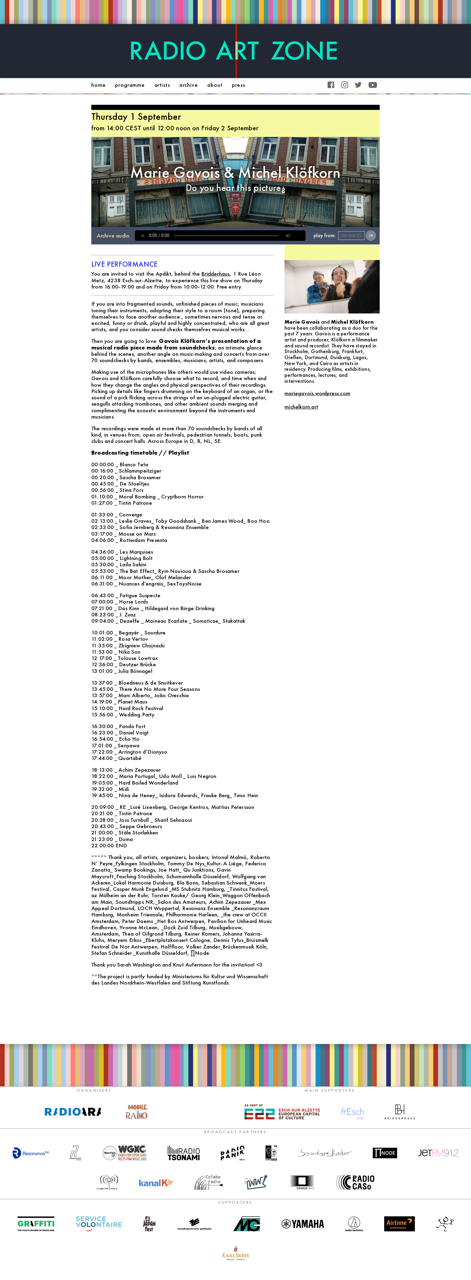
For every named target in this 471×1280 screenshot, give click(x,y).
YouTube (373, 85)
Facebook (330, 85)
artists (162, 85)
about (214, 85)
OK (371, 236)
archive (188, 85)
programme (130, 85)
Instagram (344, 85)
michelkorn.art (301, 406)
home (98, 85)
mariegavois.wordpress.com (317, 393)
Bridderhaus (215, 273)
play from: (325, 235)
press (238, 85)
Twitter (358, 85)
